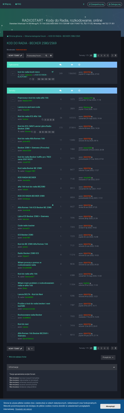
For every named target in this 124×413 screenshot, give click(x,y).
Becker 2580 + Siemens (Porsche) (33, 147)
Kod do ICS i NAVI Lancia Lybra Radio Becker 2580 (34, 127)
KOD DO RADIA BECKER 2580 (31, 196)
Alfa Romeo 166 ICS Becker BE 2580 (34, 207)
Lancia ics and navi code (29, 107)
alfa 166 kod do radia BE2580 (31, 186)
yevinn (25, 247)
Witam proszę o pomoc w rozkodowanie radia (29, 263)
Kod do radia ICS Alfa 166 (29, 116)
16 (49, 79)
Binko (25, 288)
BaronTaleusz (28, 339)
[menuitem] (18, 4)
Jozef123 (26, 162)
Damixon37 (29, 277)
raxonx (25, 327)
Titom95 (26, 110)
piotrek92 (26, 141)
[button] (91, 55)
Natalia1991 (27, 101)
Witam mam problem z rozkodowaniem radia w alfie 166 (36, 284)
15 (46, 79)
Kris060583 (27, 268)
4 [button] (104, 55)
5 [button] (107, 55)
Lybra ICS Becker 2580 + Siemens (33, 216)
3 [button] (101, 55)
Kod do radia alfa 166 (27, 274)
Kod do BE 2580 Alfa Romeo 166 (33, 244)
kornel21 (26, 228)
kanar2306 (27, 151)
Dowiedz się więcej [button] (23, 409)
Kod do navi (23, 324)
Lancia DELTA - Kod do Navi (30, 294)
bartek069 (29, 297)
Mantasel (87, 107)
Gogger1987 (30, 171)
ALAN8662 (27, 318)
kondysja (26, 199)
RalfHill (86, 283)
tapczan (26, 219)
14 (42, 79)
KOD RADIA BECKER (27, 177)
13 (39, 79)
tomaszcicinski (29, 309)
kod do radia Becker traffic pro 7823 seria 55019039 (34, 158)
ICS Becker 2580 (25, 235)
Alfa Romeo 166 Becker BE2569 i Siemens (33, 334)
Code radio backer (26, 225)
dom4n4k (26, 210)
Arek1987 (26, 238)
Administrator (21, 50)
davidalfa (26, 180)
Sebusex (28, 75)
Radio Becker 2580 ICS (28, 253)
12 (53, 132)
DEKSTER (87, 72)
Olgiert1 (26, 256)
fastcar (25, 119)
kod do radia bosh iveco (29, 72)
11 (49, 132)
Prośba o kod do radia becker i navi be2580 (34, 304)
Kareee (28, 131)
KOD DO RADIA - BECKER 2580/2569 (31, 43)
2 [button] (98, 55)
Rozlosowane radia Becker (30, 315)
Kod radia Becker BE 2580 (30, 168)
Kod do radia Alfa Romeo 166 (31, 138)
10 (46, 132)
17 (53, 79)
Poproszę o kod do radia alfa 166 (33, 98)
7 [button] (112, 55)
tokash (25, 190)
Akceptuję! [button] (110, 406)
